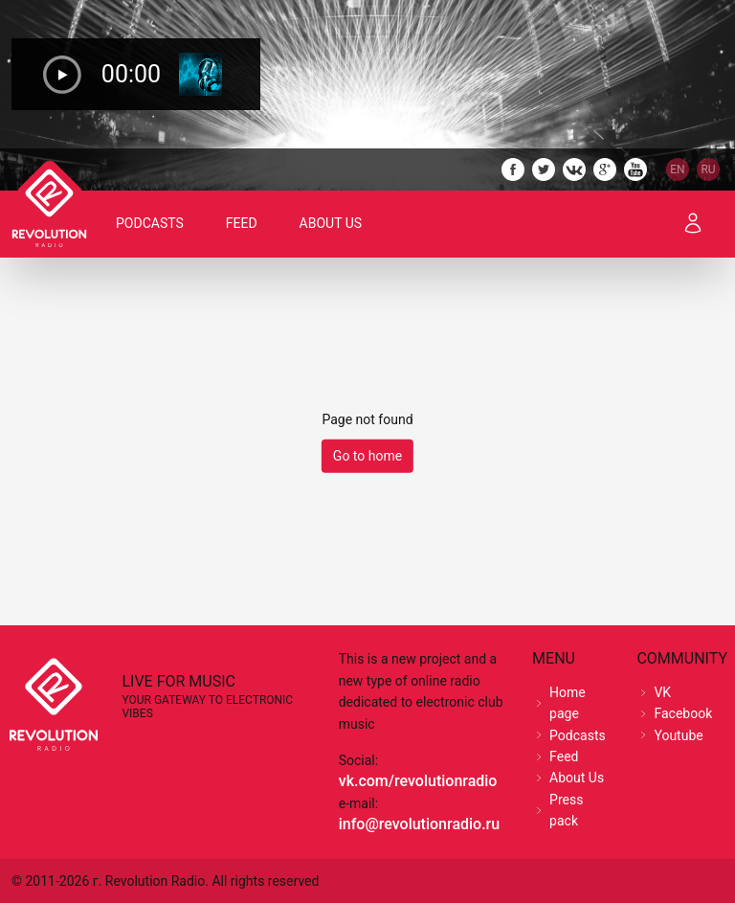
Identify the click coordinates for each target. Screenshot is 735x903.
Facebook (683, 713)
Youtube (678, 735)
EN (677, 169)
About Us (331, 223)
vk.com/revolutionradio (418, 781)
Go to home (367, 455)
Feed (241, 223)
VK (662, 692)
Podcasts (150, 223)
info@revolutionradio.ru (419, 824)
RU (708, 169)
